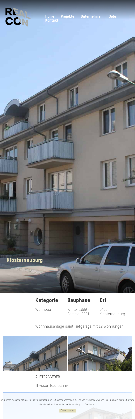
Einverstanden (67, 410)
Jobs (113, 17)
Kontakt (51, 20)
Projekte (67, 17)
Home (49, 17)
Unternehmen (92, 17)
